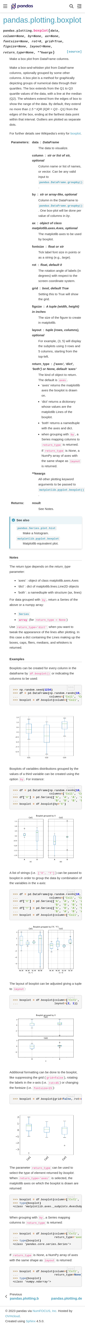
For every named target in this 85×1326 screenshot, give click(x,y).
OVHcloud (12, 1316)
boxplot (75, 133)
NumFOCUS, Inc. (44, 1311)
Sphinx (31, 1321)
